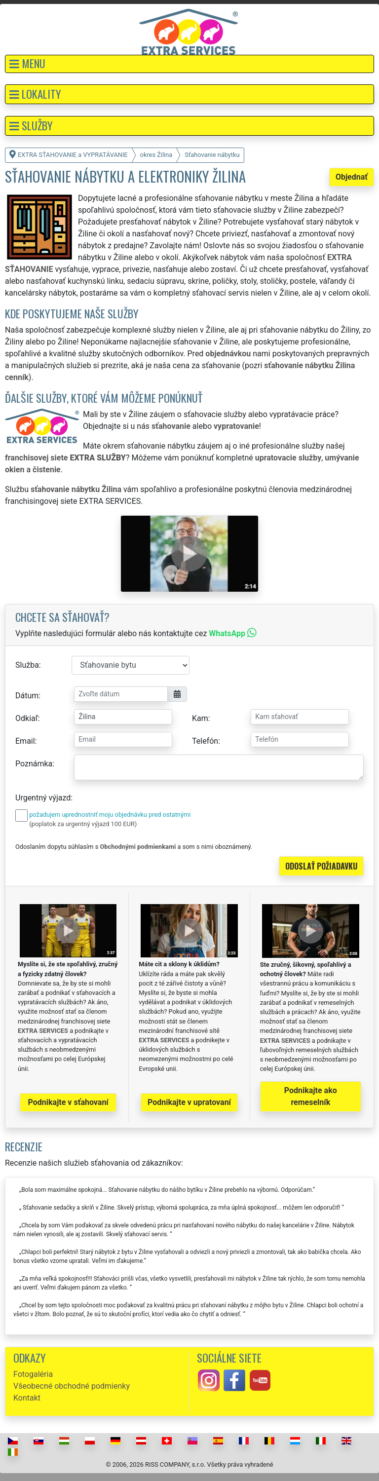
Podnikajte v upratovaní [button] (189, 1102)
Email (25, 741)
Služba (27, 665)
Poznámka (33, 763)
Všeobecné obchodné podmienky (71, 1386)
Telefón (205, 741)
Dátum (26, 695)
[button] (189, 64)
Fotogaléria (33, 1374)
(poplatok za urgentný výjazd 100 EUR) (83, 824)
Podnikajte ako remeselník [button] (310, 1096)
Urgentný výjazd (43, 797)
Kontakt (26, 1398)
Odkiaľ (26, 718)
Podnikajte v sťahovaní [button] (68, 1102)
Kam (200, 718)
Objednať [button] (352, 177)
